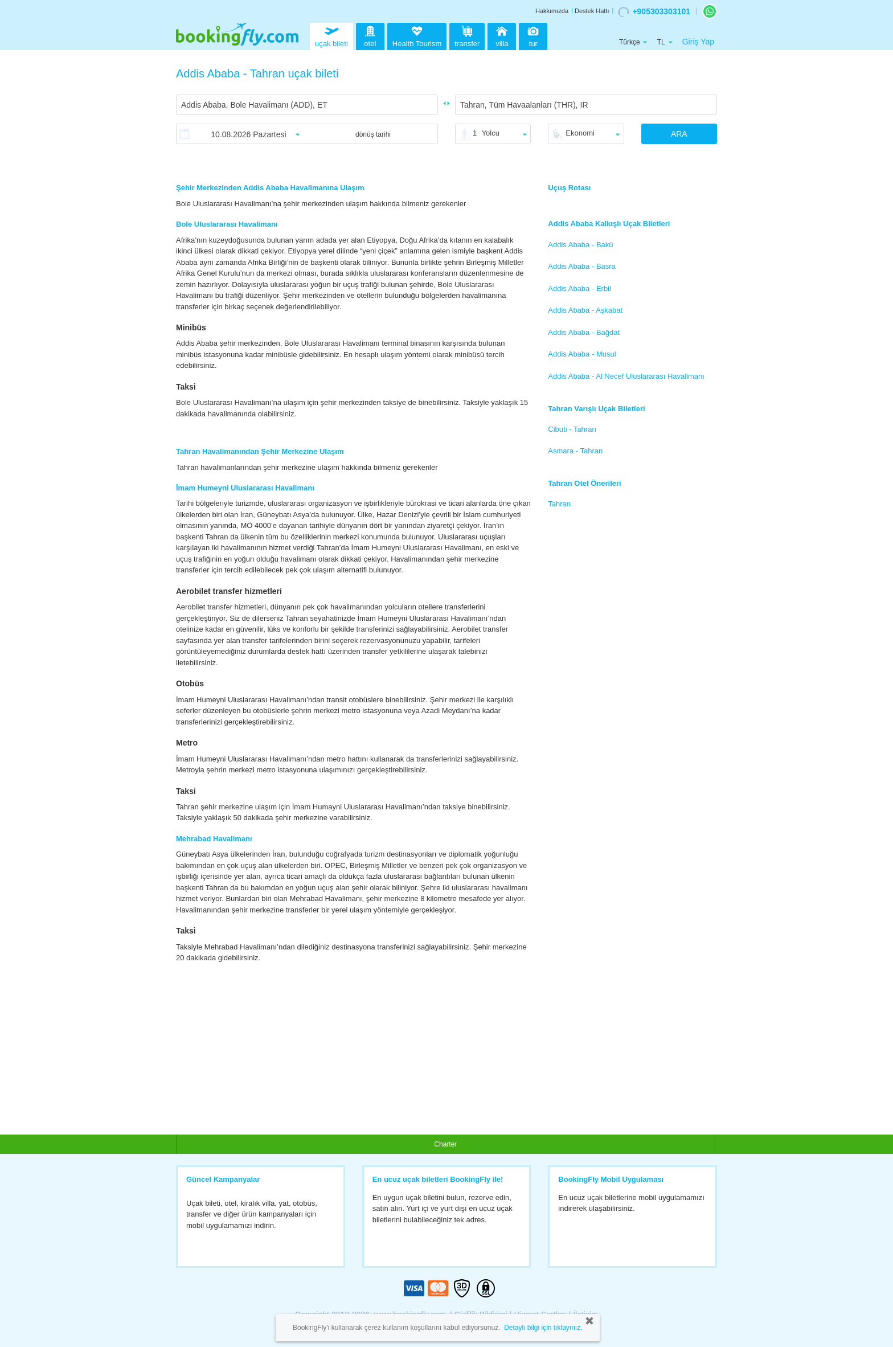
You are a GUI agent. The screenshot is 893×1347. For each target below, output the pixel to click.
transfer (467, 35)
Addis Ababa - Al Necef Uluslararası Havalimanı (626, 376)
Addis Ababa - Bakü (580, 244)
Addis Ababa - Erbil (579, 288)
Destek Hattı (592, 10)
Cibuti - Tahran (572, 429)
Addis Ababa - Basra (582, 266)
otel (370, 35)
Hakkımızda (551, 10)
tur (533, 35)
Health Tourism (416, 37)
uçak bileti (331, 35)
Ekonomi (580, 133)
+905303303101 (654, 12)
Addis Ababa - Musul (582, 354)
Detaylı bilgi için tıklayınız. (543, 1328)
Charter (445, 1144)
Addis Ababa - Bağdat (584, 332)
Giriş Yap (698, 41)
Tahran (559, 504)
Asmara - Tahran (575, 451)
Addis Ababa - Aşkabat (585, 310)
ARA (679, 133)
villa (501, 35)
